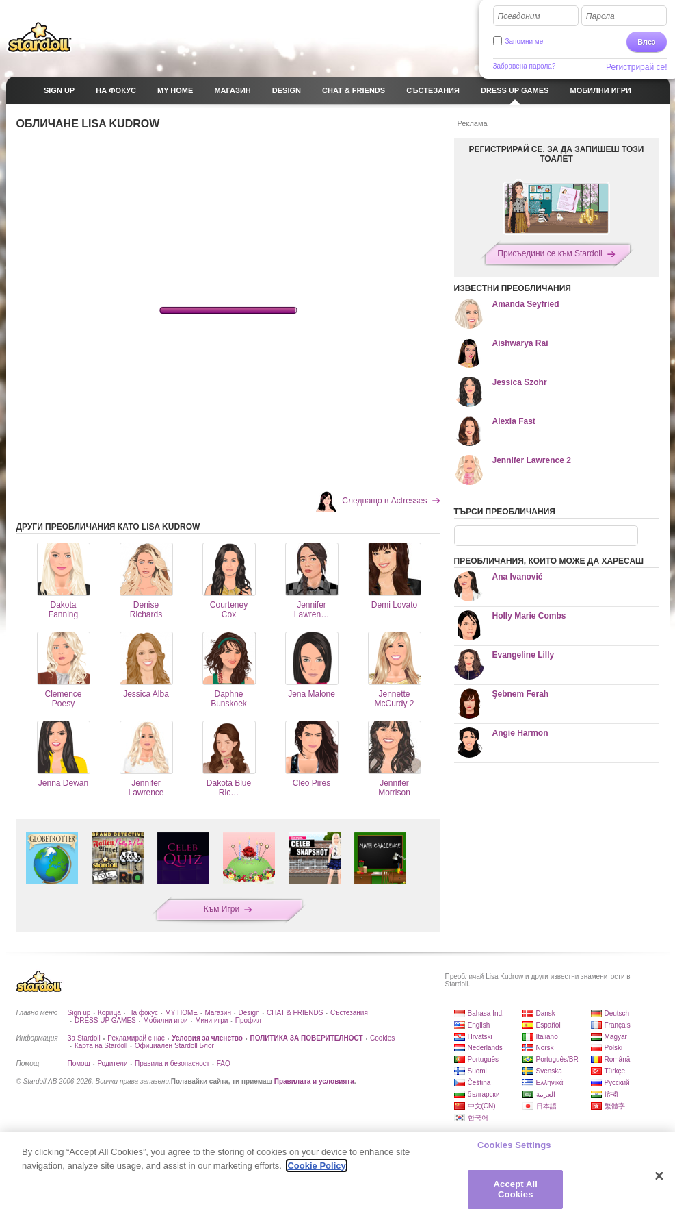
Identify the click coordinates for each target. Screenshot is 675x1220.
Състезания (349, 1013)
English (479, 1025)
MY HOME (181, 1013)
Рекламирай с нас (136, 1038)
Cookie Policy (316, 1165)
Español (548, 1025)
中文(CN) (482, 1106)
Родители (112, 1063)
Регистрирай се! (636, 67)
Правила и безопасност (172, 1063)
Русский (617, 1082)
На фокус (143, 1013)
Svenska (549, 1071)
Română (618, 1059)
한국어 (478, 1117)
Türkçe (615, 1071)
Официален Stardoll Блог (174, 1045)
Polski (614, 1047)
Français (618, 1025)
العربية (545, 1094)
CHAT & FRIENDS (295, 1013)
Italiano (547, 1037)
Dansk (545, 1013)
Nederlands (485, 1047)
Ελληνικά (550, 1082)
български (484, 1094)
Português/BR (557, 1059)
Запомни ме (524, 41)
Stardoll (39, 37)
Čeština (479, 1082)
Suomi (477, 1071)
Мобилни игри (165, 1020)
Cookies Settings (514, 1145)
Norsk (545, 1047)
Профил (248, 1020)
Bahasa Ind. (486, 1013)
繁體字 (615, 1106)
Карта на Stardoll (101, 1045)
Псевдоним (519, 16)
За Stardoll (84, 1038)
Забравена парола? (524, 66)
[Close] (659, 1176)
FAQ (223, 1063)
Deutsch (617, 1013)
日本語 (546, 1106)
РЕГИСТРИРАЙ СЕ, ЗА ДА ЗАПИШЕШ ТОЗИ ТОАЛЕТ (556, 154)
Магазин (217, 1013)
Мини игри (211, 1020)
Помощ (79, 1063)
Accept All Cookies (516, 1189)
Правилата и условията (314, 1081)
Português (483, 1059)
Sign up (79, 1013)
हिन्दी (611, 1094)
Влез (646, 42)
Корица (109, 1013)
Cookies (382, 1038)
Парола (600, 16)
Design (248, 1013)
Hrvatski (480, 1037)
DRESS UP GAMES (105, 1020)
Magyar (616, 1037)
